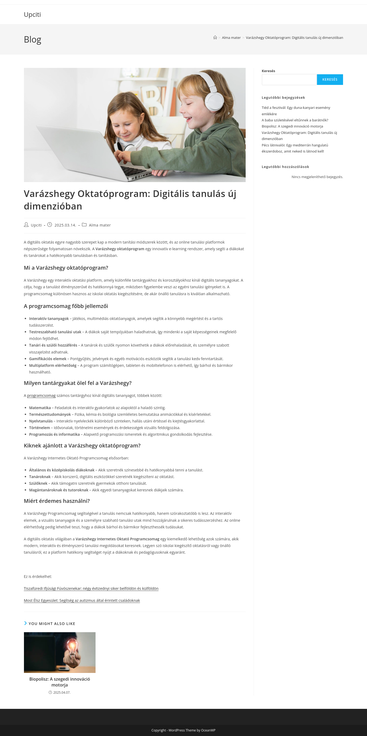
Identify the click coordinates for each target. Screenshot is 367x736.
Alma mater (100, 225)
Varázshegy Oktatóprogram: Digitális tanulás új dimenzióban (294, 37)
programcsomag (41, 395)
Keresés (268, 70)
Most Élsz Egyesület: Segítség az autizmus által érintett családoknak (82, 600)
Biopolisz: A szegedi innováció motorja (59, 682)
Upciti (32, 14)
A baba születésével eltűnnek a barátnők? (295, 120)
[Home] (215, 37)
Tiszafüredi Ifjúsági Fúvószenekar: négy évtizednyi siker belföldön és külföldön (91, 588)
